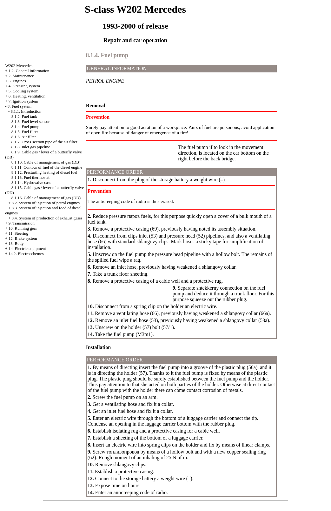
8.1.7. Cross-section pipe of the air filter (44, 141)
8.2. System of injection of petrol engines (45, 202)
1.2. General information (29, 70)
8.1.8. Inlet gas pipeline (30, 147)
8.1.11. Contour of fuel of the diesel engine (46, 167)
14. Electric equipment (27, 248)
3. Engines (17, 80)
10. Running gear (23, 228)
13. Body (16, 243)
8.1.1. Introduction (25, 111)
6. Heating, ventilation (27, 96)
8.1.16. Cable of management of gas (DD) (46, 197)
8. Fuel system (19, 106)
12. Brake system (23, 238)
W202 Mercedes (18, 65)
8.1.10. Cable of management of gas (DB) (46, 162)
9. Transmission (22, 223)
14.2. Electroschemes (26, 253)
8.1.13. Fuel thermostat (30, 177)
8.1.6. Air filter (23, 136)
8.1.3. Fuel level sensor (30, 121)
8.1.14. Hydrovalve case (31, 182)
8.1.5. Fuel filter (24, 131)
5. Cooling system (23, 91)
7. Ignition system (23, 101)
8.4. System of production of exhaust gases (46, 218)
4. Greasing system (24, 86)
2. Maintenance (21, 75)
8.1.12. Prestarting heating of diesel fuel (44, 172)
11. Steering (18, 233)
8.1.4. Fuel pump (25, 126)
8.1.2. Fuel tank (24, 116)
